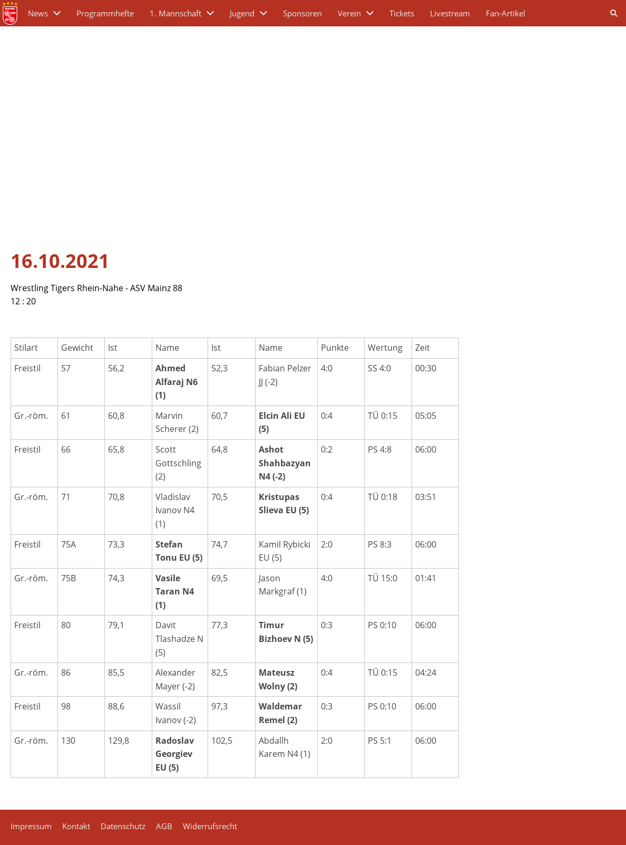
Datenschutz (123, 826)
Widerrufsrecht (210, 826)
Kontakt (76, 826)
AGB (164, 826)
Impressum (31, 826)
